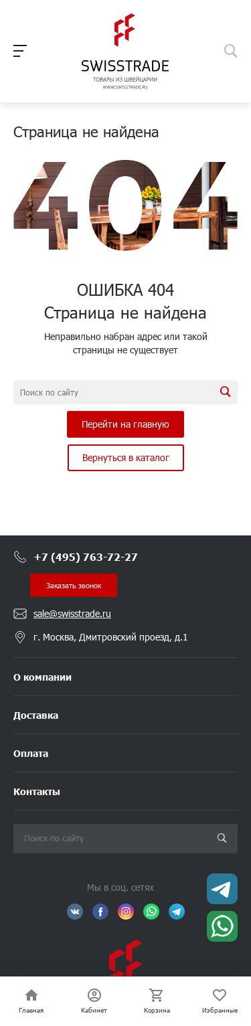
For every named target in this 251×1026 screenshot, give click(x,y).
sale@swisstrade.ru (72, 613)
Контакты (36, 791)
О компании (42, 677)
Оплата (30, 753)
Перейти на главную (125, 424)
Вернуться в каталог (125, 457)
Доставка (35, 715)
